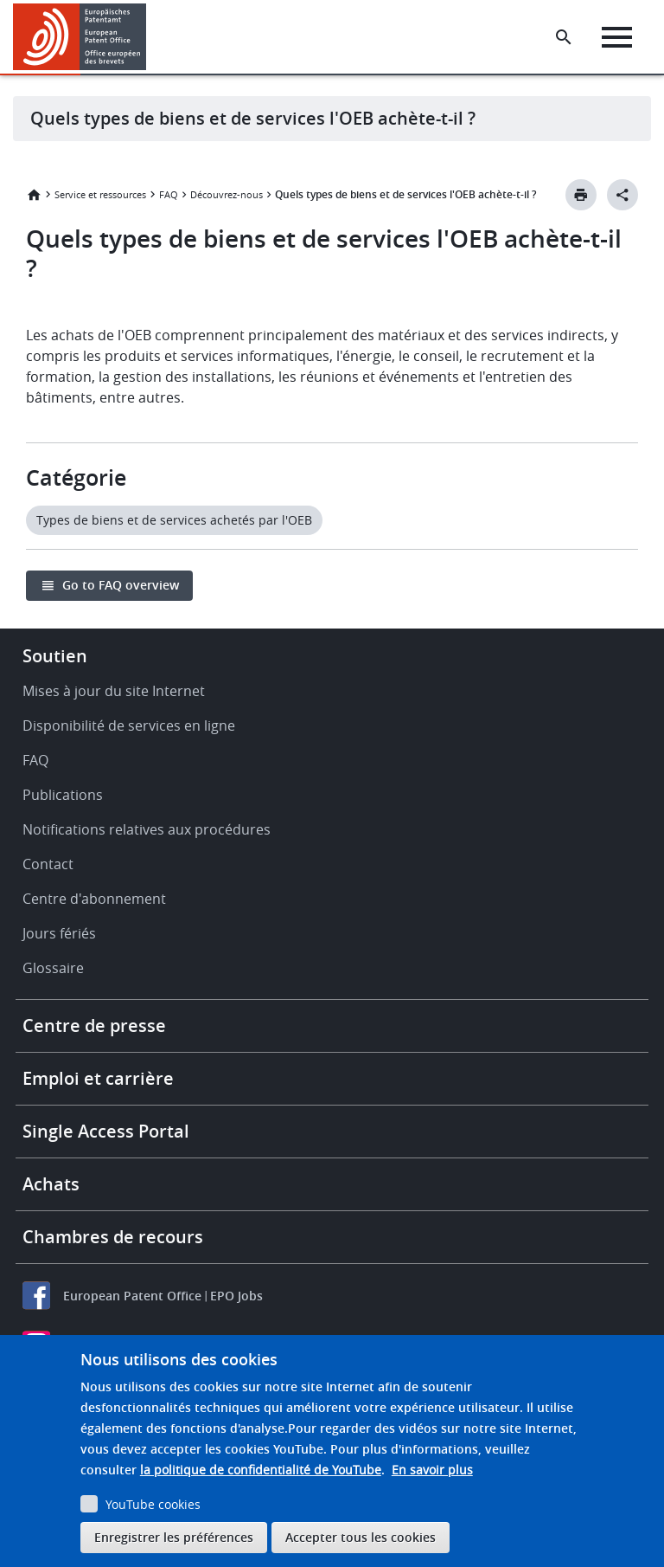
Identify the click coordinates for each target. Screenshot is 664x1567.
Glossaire (53, 967)
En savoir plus (432, 1469)
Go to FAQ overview (120, 585)
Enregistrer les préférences (173, 1537)
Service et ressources (100, 194)
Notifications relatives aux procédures (146, 829)
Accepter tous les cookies (360, 1537)
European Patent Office (132, 1295)
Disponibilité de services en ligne (128, 725)
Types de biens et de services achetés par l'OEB (174, 520)
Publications (62, 794)
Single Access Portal (105, 1131)
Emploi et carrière (98, 1078)
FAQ (168, 194)
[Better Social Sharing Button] (622, 194)
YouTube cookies (153, 1504)
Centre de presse (94, 1025)
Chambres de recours (112, 1236)
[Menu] (617, 37)
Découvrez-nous (226, 194)
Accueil (34, 194)
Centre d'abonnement (94, 898)
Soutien (54, 655)
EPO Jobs (236, 1295)
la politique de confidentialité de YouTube (260, 1469)
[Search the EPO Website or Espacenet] (563, 37)
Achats (51, 1184)
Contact (47, 864)
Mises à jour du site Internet (113, 690)
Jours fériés (59, 933)
